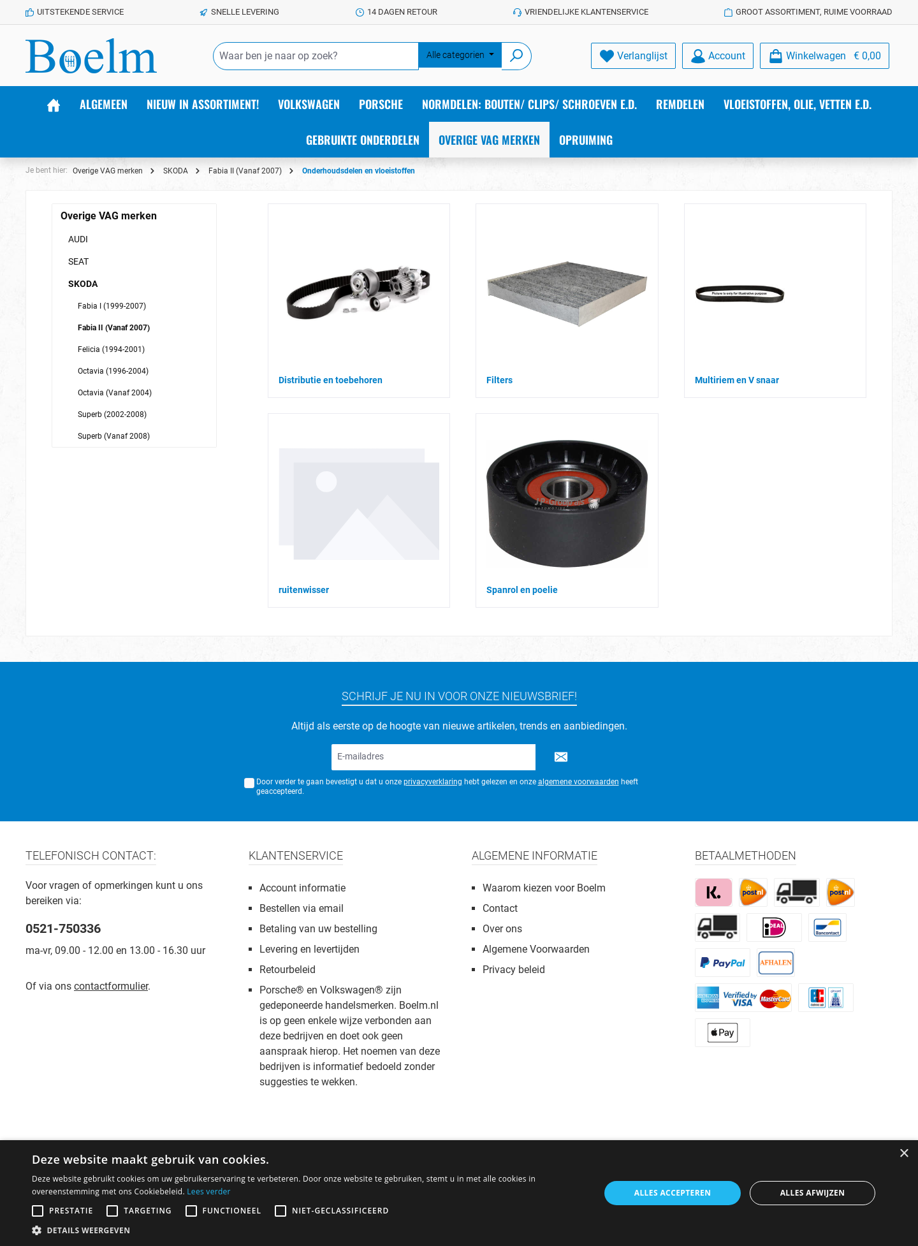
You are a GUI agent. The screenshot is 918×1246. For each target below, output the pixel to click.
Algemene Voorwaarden (536, 949)
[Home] (53, 104)
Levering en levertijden (309, 949)
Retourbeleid (287, 970)
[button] (307, 1230)
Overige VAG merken (109, 216)
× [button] (903, 1154)
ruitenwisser (304, 590)
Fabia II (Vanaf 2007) (114, 327)
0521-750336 (63, 928)
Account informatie (302, 888)
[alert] (459, 1193)
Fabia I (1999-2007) (112, 306)
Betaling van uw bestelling (318, 929)
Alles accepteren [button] (672, 1192)
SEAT (78, 261)
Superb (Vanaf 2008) (114, 436)
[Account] (718, 56)
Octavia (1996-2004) (113, 371)
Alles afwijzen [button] (812, 1192)
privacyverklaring (433, 781)
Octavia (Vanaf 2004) (115, 392)
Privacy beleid (514, 970)
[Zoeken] (517, 56)
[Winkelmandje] (824, 56)
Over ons (502, 929)
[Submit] (561, 757)
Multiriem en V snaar (737, 380)
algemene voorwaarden (578, 781)
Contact (500, 908)
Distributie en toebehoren (330, 380)
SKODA (83, 284)
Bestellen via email (301, 908)
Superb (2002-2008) (112, 414)
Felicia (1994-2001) (111, 349)
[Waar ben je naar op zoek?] (316, 56)
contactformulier (111, 986)
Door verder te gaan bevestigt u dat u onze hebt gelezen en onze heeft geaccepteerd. (447, 786)
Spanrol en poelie (522, 590)
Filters (499, 380)
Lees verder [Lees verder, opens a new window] (209, 1191)
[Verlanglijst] (633, 56)
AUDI (78, 239)
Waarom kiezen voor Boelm (544, 888)
